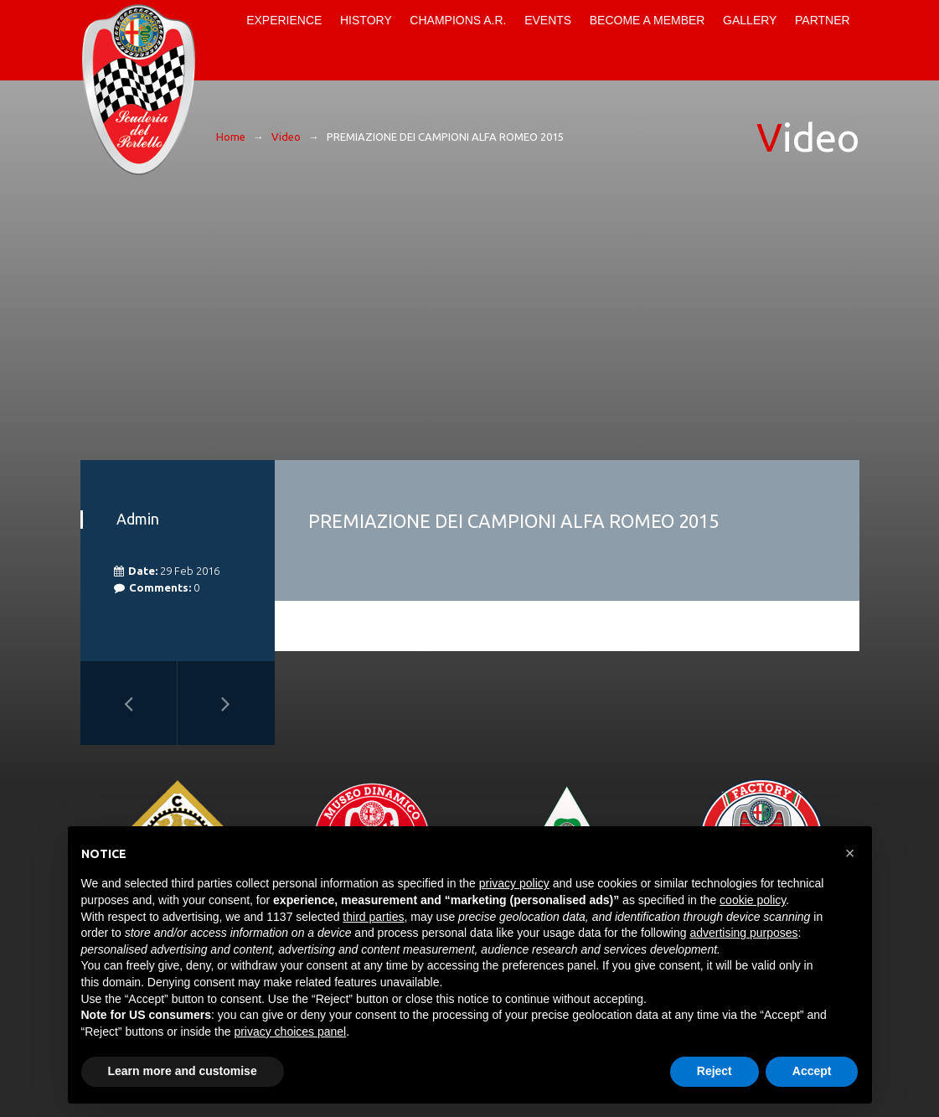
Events (547, 20)
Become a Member (647, 20)
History (366, 20)
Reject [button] (714, 1071)
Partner (822, 20)
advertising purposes (743, 932)
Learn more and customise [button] (182, 1071)
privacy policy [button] (514, 883)
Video (286, 136)
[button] (850, 853)
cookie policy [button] (753, 900)
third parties (373, 916)
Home (223, 20)
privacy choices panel (290, 1031)
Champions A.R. (458, 20)
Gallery (749, 20)
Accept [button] (812, 1071)
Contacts (223, 60)
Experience (284, 20)
